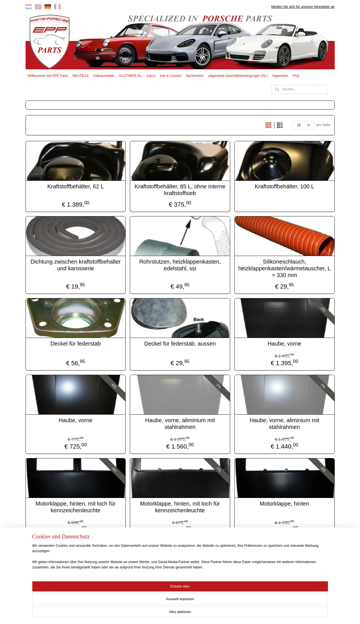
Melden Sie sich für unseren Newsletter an (302, 7)
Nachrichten (195, 76)
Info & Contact (170, 76)
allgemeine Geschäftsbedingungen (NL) (238, 76)
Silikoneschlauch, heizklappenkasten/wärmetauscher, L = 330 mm (284, 268)
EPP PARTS (289, 587)
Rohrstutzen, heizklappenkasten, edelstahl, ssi (180, 265)
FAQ (296, 76)
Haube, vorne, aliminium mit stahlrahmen (180, 423)
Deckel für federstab (75, 343)
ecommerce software (190, 613)
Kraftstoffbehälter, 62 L (75, 186)
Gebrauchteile (103, 76)
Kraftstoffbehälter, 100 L (284, 186)
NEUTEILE (81, 76)
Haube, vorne (284, 343)
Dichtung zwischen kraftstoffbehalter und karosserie (75, 265)
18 (314, 555)
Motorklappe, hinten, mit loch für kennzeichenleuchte (76, 506)
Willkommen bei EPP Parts (48, 76)
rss (171, 613)
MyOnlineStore (234, 613)
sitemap (161, 613)
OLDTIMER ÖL (130, 76)
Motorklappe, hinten (284, 503)
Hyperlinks (280, 76)
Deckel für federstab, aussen (180, 343)
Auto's (150, 76)
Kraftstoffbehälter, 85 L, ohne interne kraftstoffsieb (180, 189)
